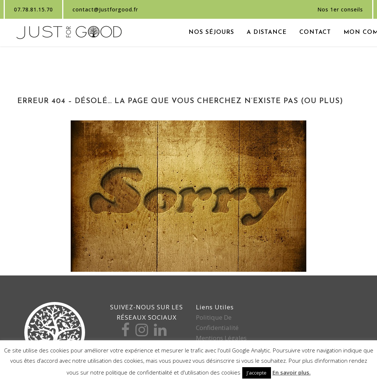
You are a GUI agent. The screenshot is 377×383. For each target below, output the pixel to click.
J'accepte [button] (257, 372)
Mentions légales (221, 338)
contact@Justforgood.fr (105, 9)
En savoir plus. (291, 372)
